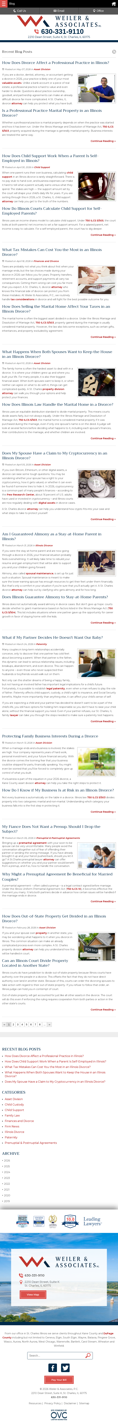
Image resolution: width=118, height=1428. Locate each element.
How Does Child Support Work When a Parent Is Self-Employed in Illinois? (55, 1061)
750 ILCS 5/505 (94, 220)
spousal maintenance (39, 573)
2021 (6, 1190)
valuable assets (12, 82)
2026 (6, 1160)
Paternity (41, 644)
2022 (6, 1184)
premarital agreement (32, 842)
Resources (35, 1403)
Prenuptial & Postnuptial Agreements (58, 838)
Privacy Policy (52, 1403)
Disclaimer (70, 1403)
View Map (33, 1294)
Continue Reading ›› (103, 141)
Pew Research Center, (21, 494)
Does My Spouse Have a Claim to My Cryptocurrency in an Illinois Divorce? (55, 1081)
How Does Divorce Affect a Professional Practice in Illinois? (44, 1056)
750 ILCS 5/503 (45, 322)
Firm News (12, 1126)
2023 (6, 1178)
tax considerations (23, 299)
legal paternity (55, 688)
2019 (6, 1201)
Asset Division (42, 69)
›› (49, 1024)
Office (98, 10)
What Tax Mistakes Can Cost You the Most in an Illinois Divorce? (48, 1067)
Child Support (42, 167)
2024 (6, 1172)
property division (53, 389)
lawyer (13, 715)
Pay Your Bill (59, 1379)
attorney (16, 103)
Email (59, 10)
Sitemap (84, 1403)
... (45, 1024)
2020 (6, 1195)
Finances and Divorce (46, 261)
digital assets (46, 502)
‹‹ (4, 1024)
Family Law (12, 1115)
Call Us (19, 10)
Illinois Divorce (44, 545)
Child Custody (14, 1104)
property (41, 933)
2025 (6, 1166)
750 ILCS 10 (74, 888)
